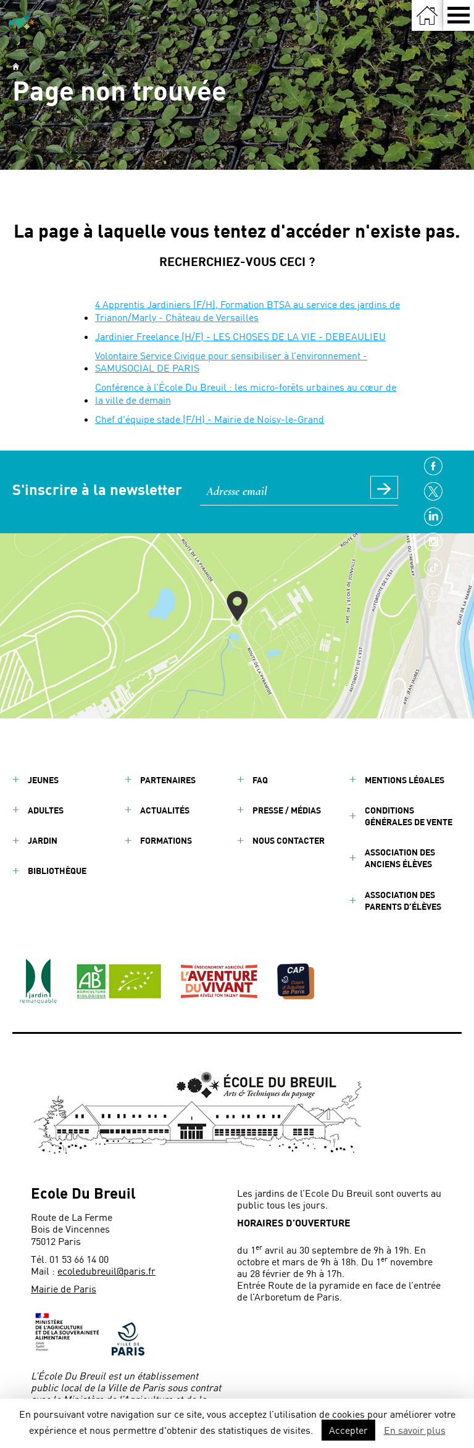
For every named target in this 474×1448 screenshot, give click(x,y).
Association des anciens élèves (400, 858)
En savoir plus (415, 1430)
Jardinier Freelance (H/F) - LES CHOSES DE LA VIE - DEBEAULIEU (240, 336)
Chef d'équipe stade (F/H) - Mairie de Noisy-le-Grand (209, 419)
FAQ (260, 780)
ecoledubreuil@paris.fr (106, 1270)
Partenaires (168, 780)
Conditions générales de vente (408, 816)
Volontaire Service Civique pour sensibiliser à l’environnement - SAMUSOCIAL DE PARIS (231, 361)
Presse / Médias (286, 810)
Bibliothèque (57, 870)
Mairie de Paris (63, 1288)
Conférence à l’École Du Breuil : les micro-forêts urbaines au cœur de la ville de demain (245, 393)
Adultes (46, 810)
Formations (166, 840)
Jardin (42, 840)
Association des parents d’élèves (403, 900)
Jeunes (43, 780)
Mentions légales (404, 780)
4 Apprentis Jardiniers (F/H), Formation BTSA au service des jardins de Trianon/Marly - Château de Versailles (247, 310)
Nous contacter (288, 840)
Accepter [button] (348, 1430)
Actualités (164, 810)
